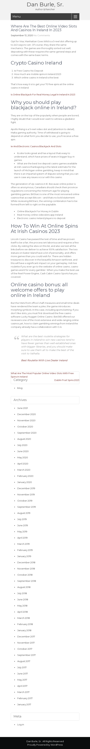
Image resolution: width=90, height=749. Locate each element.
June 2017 (22, 673)
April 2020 (22, 463)
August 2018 (24, 587)
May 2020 (22, 457)
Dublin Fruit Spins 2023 (66, 380)
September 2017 (26, 655)
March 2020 (23, 469)
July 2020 (22, 445)
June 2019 (22, 525)
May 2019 (22, 531)
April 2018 (22, 611)
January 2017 (24, 704)
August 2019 (23, 513)
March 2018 (23, 618)
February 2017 (25, 698)
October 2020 (25, 426)
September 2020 (27, 432)
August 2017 (23, 661)
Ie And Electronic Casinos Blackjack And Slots (36, 146)
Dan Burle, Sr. (45, 4)
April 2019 (22, 537)
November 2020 (26, 420)
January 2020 (24, 482)
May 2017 (22, 679)
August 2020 (24, 439)
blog (19, 388)
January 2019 (24, 556)
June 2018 (22, 599)
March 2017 (23, 692)
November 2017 (26, 642)
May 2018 (22, 605)
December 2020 (26, 414)
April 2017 (22, 686)
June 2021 (22, 408)
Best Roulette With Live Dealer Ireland (44, 360)
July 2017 (22, 667)
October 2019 (24, 500)
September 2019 (26, 506)
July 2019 (22, 519)
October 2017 (24, 648)
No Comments (42, 35)
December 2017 (26, 636)
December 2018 (26, 562)
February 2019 (25, 550)
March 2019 (23, 543)
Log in (20, 724)
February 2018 (25, 624)
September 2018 (26, 581)
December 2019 (26, 488)
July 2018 (22, 593)
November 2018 (26, 568)
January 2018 (24, 630)
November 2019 (26, 494)
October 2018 (25, 574)
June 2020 (23, 451)
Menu (17, 16)
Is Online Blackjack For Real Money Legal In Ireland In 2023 (43, 94)
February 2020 (25, 476)
